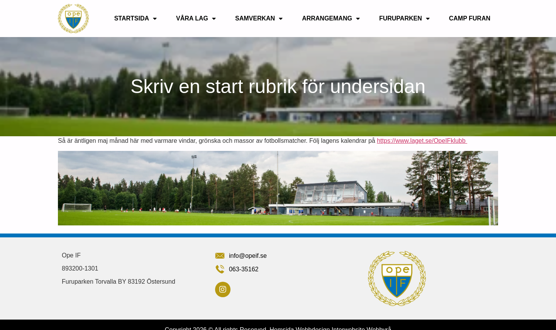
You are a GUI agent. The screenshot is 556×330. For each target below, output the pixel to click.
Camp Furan (469, 18)
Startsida (135, 18)
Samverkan (259, 18)
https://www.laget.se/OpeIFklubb (422, 140)
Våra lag (196, 18)
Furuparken (404, 18)
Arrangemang (331, 18)
